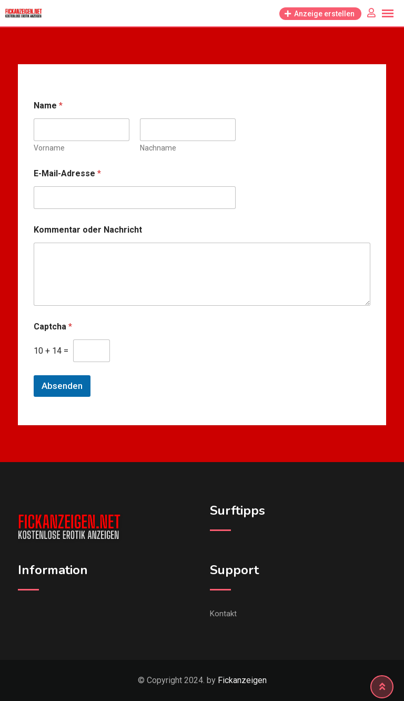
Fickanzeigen (242, 680)
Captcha (53, 327)
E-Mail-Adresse (67, 173)
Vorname (49, 148)
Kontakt (223, 613)
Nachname (158, 148)
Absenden (62, 385)
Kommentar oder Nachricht (88, 230)
